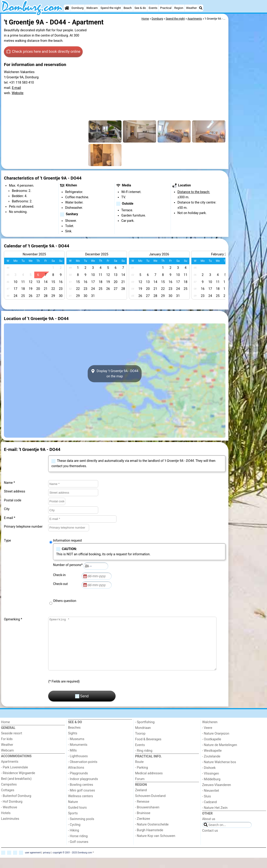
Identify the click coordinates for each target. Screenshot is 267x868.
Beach (128, 8)
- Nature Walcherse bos (219, 772)
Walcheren (209, 732)
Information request (67, 540)
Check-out (61, 584)
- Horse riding (78, 846)
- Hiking (73, 841)
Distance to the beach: (193, 192)
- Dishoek (209, 778)
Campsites (9, 795)
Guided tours (77, 818)
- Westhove (9, 818)
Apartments (10, 772)
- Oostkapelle (211, 750)
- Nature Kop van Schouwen (155, 846)
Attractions (76, 778)
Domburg (77, 8)
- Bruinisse (143, 823)
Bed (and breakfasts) (16, 789)
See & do (140, 8)
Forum (140, 789)
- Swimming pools (81, 829)
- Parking (141, 778)
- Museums (76, 749)
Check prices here (43, 52)
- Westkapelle (212, 761)
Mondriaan (143, 738)
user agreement (33, 863)
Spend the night (110, 8)
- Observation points (82, 772)
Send (82, 706)
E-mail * (9, 518)
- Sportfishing (145, 732)
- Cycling (74, 835)
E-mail (16, 88)
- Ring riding (144, 761)
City (6, 509)
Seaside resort (11, 744)
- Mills (72, 761)
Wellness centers (80, 806)
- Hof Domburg (12, 812)
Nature (73, 812)
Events (153, 8)
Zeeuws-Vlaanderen (216, 795)
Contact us (210, 841)
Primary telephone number (23, 527)
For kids (7, 749)
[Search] (200, 8)
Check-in (60, 575)
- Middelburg (211, 789)
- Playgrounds (78, 784)
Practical (166, 8)
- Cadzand (209, 812)
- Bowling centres (80, 795)
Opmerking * (13, 619)
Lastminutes (10, 829)
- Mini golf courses (81, 801)
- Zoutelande (211, 767)
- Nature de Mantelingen (219, 755)
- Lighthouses (78, 766)
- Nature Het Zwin (214, 818)
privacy (46, 863)
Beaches (74, 738)
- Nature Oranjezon (215, 744)
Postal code (12, 500)
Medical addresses (149, 784)
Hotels (6, 823)
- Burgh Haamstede (149, 840)
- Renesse (142, 812)
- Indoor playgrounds (83, 789)
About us (208, 829)
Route (139, 772)
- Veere (207, 738)
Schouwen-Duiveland (150, 806)
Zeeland (141, 800)
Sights (72, 744)
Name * (9, 483)
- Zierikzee (142, 829)
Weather (191, 8)
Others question (64, 601)
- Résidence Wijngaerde (18, 783)
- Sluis (206, 807)
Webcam (92, 8)
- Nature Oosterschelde (152, 835)
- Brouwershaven (147, 818)
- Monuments (77, 755)
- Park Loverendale (14, 778)
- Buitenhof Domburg (16, 806)
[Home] (67, 8)
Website (18, 93)
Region (178, 8)
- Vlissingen (210, 784)
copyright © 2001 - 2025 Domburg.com (72, 863)
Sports (73, 824)
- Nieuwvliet (210, 801)
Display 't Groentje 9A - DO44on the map (114, 373)
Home (5, 732)
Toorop (140, 744)
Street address (14, 491)
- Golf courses (78, 852)
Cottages (7, 800)
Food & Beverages (148, 750)
